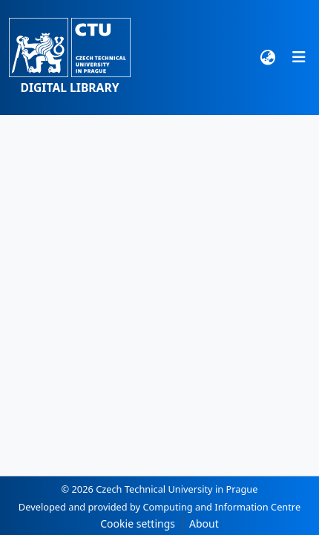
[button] (70, 57)
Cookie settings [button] (137, 523)
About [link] (204, 523)
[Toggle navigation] (299, 57)
